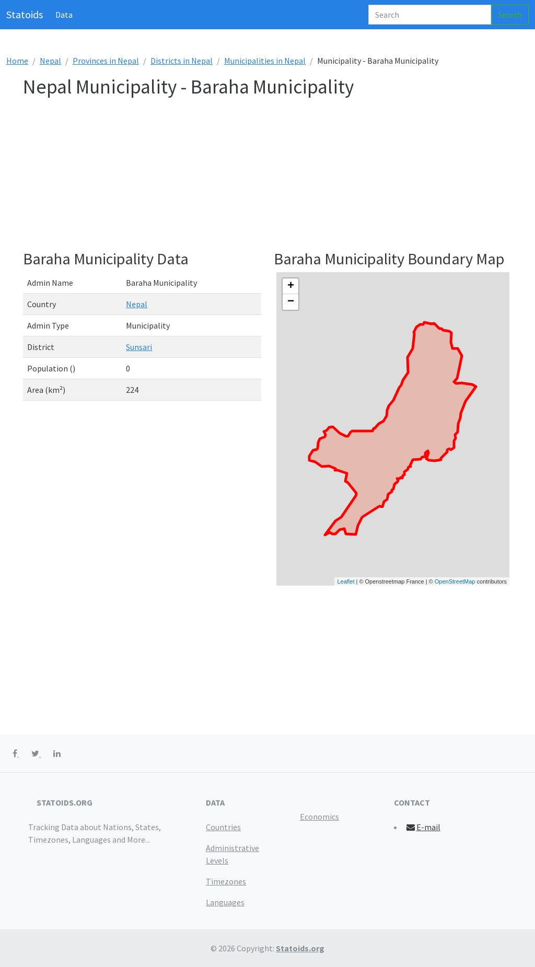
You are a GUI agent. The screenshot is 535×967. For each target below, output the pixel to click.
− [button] (290, 302)
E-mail (422, 827)
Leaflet (345, 581)
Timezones (226, 881)
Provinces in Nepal (106, 60)
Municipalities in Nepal (265, 60)
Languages (225, 902)
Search (510, 14)
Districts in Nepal (181, 60)
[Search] (429, 15)
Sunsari (139, 347)
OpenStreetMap (455, 581)
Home (17, 60)
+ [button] (290, 286)
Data (64, 14)
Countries (223, 827)
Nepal (50, 60)
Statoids (24, 14)
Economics (319, 816)
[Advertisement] (267, 176)
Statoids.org (300, 948)
